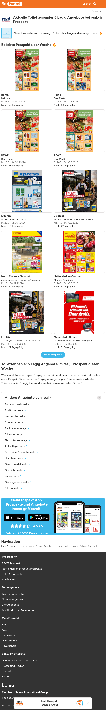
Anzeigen (98, 11)
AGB (4, 629)
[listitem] (26, 78)
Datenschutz (9, 640)
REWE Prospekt (11, 563)
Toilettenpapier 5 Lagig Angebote (37, 546)
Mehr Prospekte (53, 354)
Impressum (8, 635)
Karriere (6, 676)
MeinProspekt (8, 546)
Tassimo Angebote (13, 594)
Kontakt (6, 671)
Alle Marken (9, 579)
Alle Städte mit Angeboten (18, 610)
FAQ (4, 624)
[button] (101, 4)
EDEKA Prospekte (12, 574)
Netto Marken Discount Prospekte (22, 568)
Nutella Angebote (12, 599)
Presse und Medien (13, 665)
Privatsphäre (9, 645)
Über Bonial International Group (20, 660)
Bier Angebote (10, 604)
